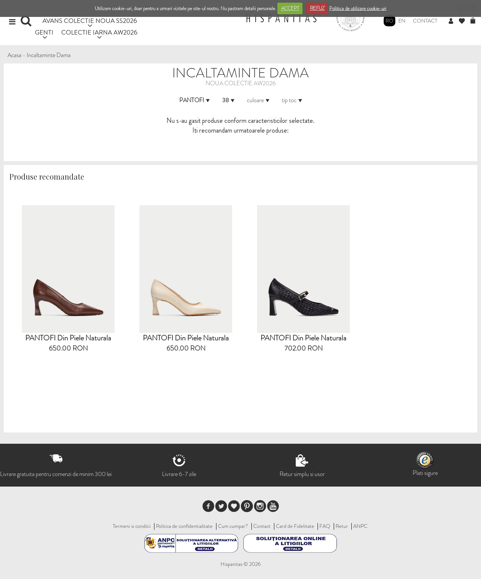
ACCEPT (290, 8)
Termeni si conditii (132, 526)
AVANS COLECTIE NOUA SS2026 (89, 20)
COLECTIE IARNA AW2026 (99, 32)
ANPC (360, 526)
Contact (425, 20)
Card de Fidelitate (295, 526)
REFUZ (317, 8)
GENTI (44, 32)
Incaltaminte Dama (49, 55)
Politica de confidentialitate (184, 526)
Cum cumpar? (233, 526)
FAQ (324, 526)
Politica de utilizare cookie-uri (357, 8)
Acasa (14, 55)
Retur (342, 526)
